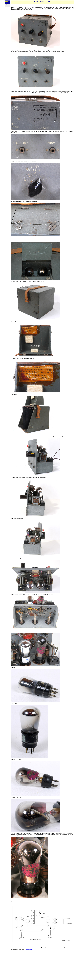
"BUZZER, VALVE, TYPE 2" (31, 949)
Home (7, 4)
